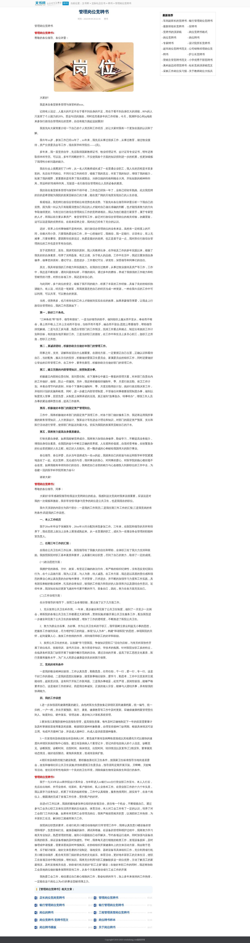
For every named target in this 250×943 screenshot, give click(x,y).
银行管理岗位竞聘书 (52, 905)
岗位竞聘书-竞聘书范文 (53, 919)
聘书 (65, 3)
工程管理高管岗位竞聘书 (114, 912)
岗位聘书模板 (47, 927)
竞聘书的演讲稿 (172, 32)
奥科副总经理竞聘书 (175, 65)
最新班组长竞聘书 (173, 26)
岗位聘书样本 (107, 919)
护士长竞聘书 (197, 54)
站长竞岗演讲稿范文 (201, 65)
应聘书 (193, 26)
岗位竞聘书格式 (198, 32)
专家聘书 (168, 43)
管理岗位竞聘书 (108, 897)
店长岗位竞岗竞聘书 (52, 897)
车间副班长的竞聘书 (175, 20)
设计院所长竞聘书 (199, 43)
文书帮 (85, 3)
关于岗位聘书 (107, 927)
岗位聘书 (194, 37)
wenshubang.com (130, 940)
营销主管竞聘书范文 (175, 59)
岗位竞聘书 (169, 37)
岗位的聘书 (46, 912)
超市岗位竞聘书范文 (175, 48)
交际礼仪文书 (98, 3)
